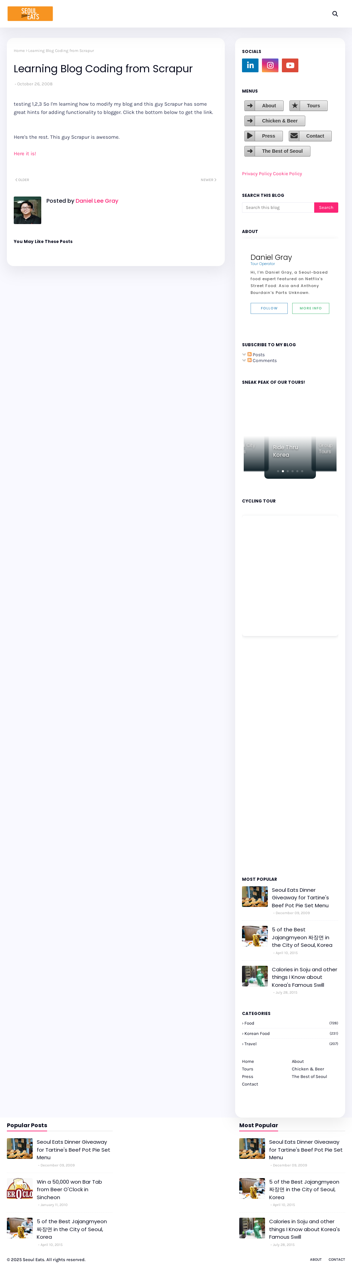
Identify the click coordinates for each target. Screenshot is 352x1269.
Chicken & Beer (279, 121)
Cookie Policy (287, 174)
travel (291, 1043)
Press (268, 136)
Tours (313, 105)
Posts (256, 355)
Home (19, 50)
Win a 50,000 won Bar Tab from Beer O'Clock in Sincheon (69, 1189)
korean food (291, 1033)
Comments (262, 360)
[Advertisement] (262, 756)
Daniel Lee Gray (96, 201)
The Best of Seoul (282, 151)
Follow (269, 308)
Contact (315, 136)
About (269, 105)
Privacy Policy (257, 174)
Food (291, 1023)
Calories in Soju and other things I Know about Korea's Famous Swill (304, 977)
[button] (278, 471)
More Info (311, 308)
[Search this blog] (278, 207)
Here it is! (25, 153)
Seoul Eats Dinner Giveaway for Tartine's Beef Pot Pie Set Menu (300, 897)
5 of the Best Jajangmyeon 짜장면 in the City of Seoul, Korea (302, 937)
